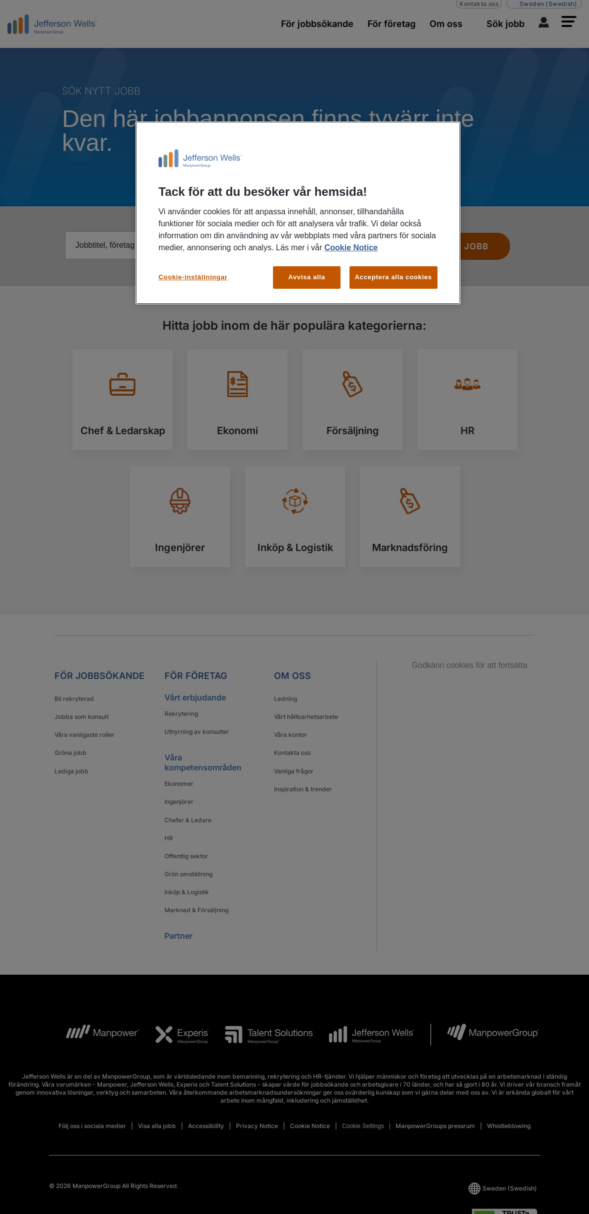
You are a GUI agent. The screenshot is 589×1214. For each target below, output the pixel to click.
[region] (298, 212)
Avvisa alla (307, 277)
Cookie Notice (351, 247)
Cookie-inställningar (193, 277)
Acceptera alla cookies (393, 277)
